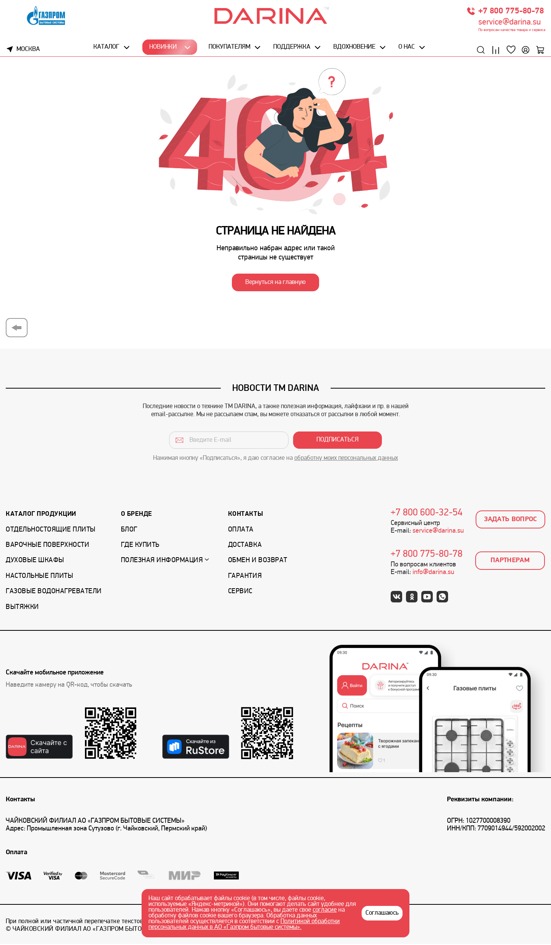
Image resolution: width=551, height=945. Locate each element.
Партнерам (510, 562)
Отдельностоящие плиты (51, 531)
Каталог (107, 49)
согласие (325, 910)
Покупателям (229, 49)
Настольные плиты (39, 577)
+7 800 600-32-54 (427, 514)
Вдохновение (354, 49)
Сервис (240, 593)
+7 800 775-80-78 (511, 12)
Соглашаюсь (382, 913)
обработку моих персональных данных (346, 460)
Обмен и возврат (257, 562)
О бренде (136, 515)
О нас (406, 49)
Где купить (140, 546)
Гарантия (245, 577)
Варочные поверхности (47, 546)
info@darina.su (433, 574)
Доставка (245, 546)
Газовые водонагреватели (54, 593)
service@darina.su (509, 24)
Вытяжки (22, 608)
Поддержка (291, 49)
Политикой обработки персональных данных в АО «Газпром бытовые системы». (244, 924)
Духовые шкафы (35, 562)
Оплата (241, 531)
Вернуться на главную (275, 284)
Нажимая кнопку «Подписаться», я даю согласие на (275, 460)
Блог (129, 531)
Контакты (245, 515)
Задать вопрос (510, 520)
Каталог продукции (41, 515)
